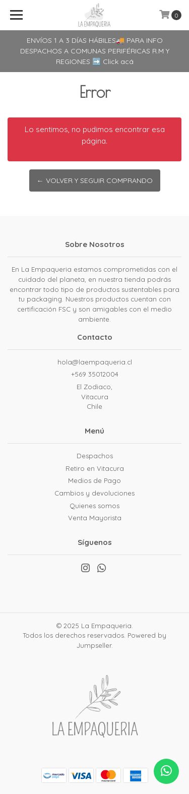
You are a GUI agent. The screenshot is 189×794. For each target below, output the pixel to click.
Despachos (95, 456)
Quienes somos (94, 506)
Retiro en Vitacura (95, 468)
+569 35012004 (94, 374)
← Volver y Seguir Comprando (95, 180)
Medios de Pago (94, 480)
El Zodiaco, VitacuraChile (94, 396)
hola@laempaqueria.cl (94, 362)
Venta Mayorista (94, 518)
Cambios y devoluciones (94, 493)
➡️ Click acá (113, 61)
